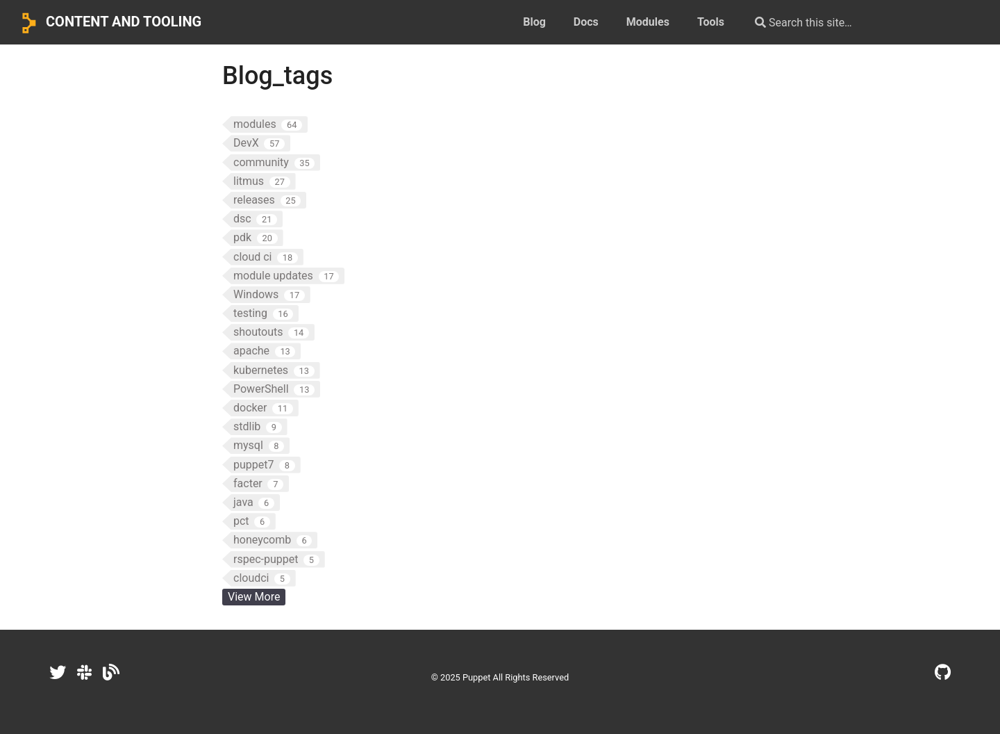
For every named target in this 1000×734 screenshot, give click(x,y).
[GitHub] (943, 673)
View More (254, 596)
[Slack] (84, 673)
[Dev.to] (111, 673)
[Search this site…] (856, 22)
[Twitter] (57, 673)
